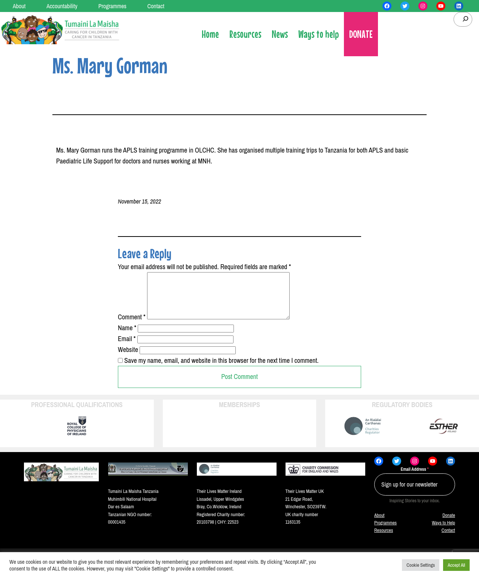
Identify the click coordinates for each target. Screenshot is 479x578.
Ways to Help (443, 532)
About (379, 524)
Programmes (385, 532)
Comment (132, 326)
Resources (383, 539)
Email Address (415, 478)
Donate (448, 524)
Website (128, 358)
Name (127, 336)
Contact (448, 539)
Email (127, 347)
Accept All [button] (456, 565)
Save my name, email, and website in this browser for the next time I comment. (221, 369)
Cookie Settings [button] (420, 565)
